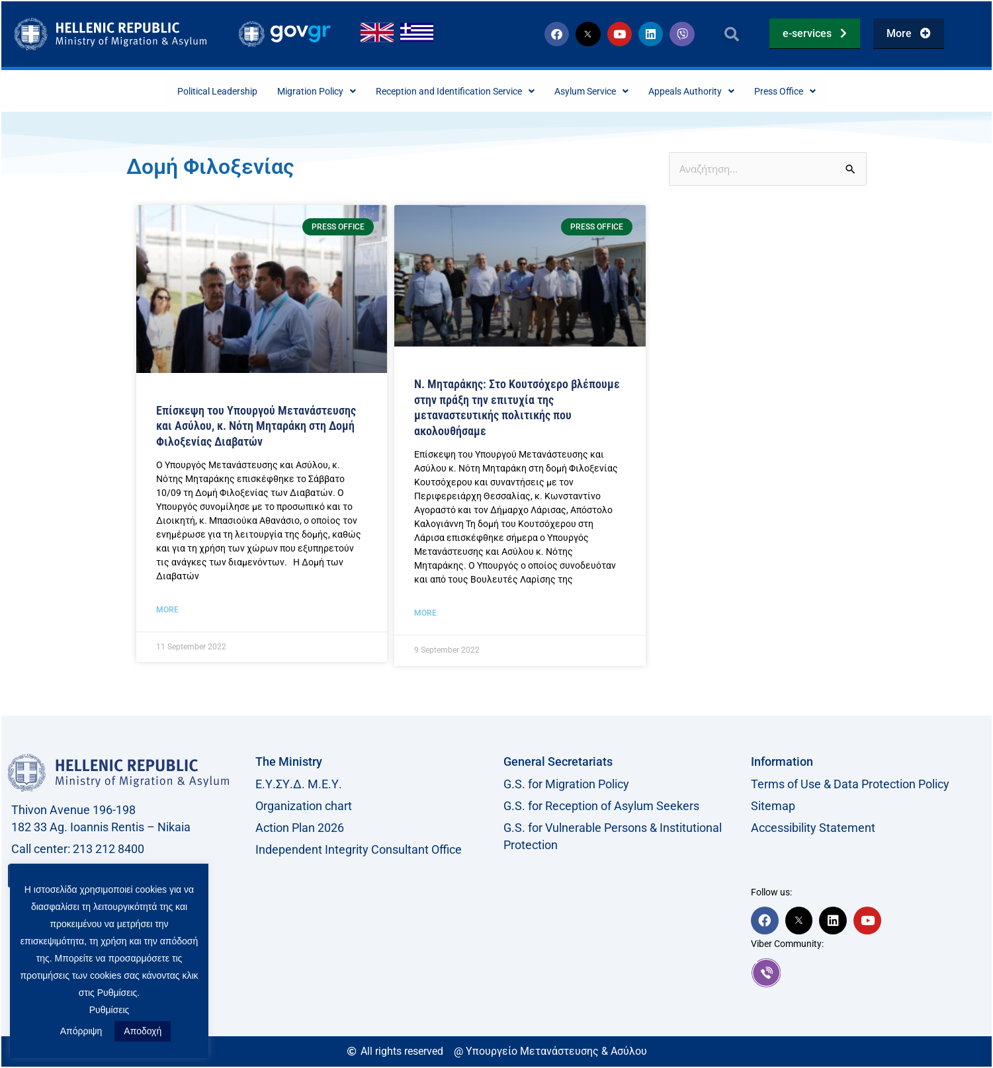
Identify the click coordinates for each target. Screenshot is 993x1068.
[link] (868, 974)
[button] (732, 34)
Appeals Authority (718, 91)
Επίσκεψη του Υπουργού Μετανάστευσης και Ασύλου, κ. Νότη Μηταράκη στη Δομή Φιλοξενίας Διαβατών (256, 427)
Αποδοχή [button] (142, 1031)
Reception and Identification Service (451, 91)
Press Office (822, 91)
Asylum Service (606, 91)
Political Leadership (183, 91)
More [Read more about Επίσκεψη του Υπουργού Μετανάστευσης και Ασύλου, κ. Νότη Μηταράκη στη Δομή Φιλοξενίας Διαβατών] (167, 611)
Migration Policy (294, 91)
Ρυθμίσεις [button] (109, 1010)
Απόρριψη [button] (81, 1031)
